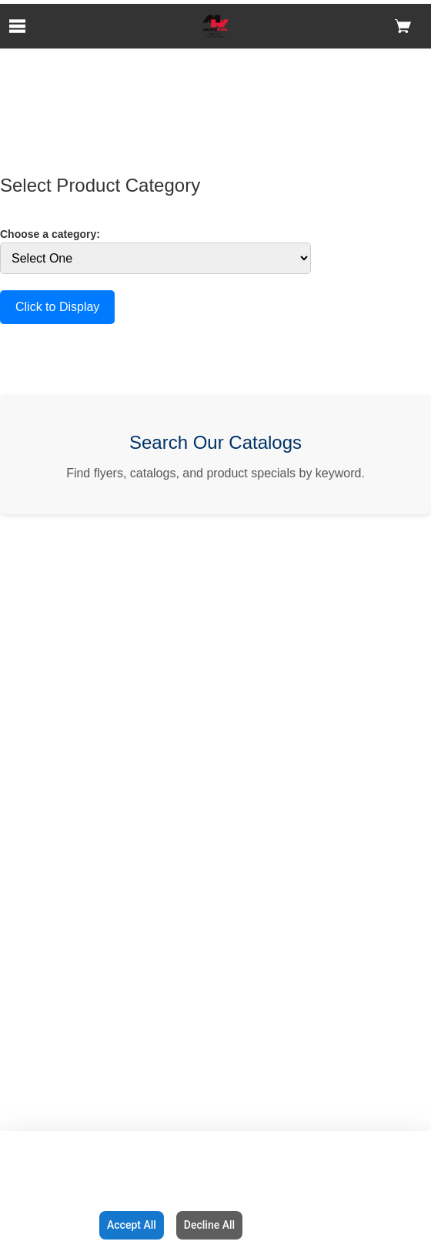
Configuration (46, 1225)
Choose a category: (50, 234)
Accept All (131, 1225)
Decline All (209, 1225)
